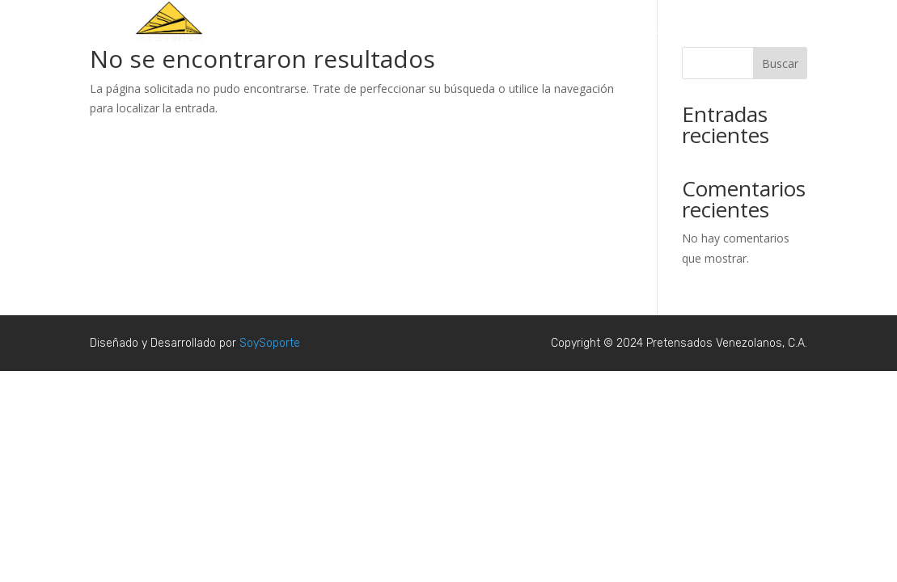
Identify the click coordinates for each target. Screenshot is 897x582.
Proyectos (534, 30)
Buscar (780, 63)
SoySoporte (269, 343)
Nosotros (675, 30)
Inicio (475, 30)
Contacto (742, 30)
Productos (605, 30)
